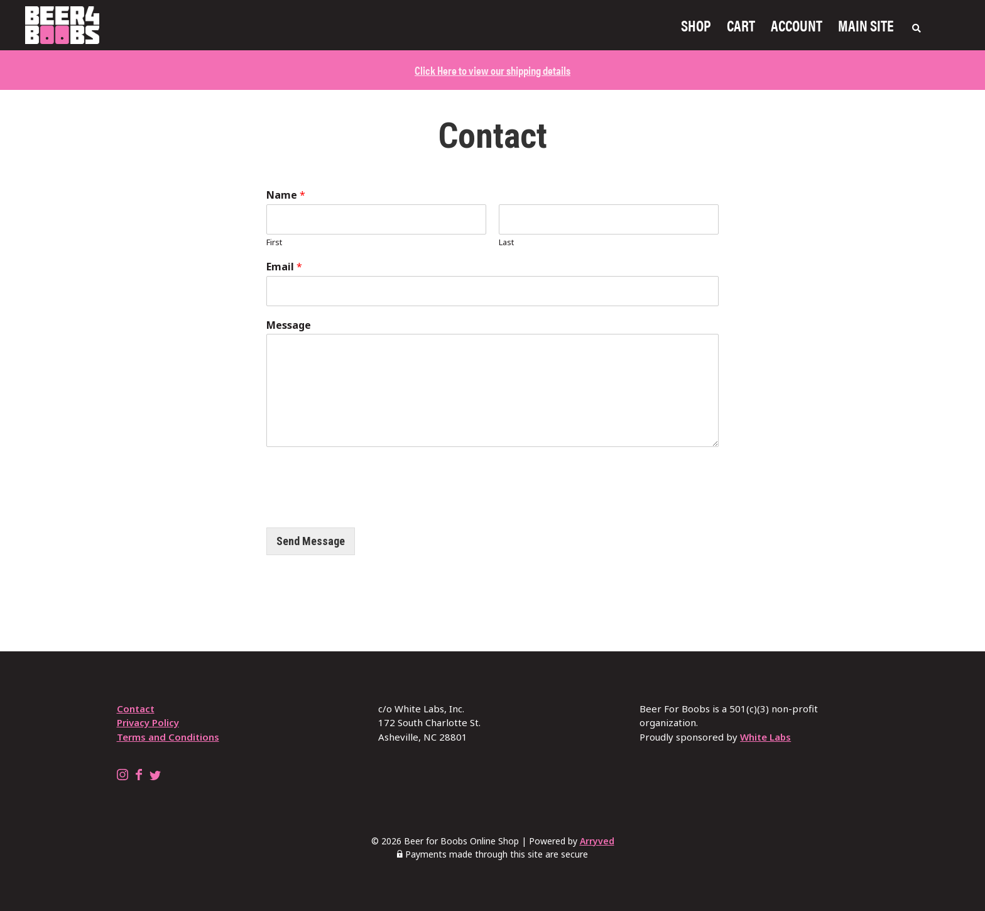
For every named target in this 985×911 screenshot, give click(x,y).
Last (506, 242)
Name (285, 195)
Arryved (597, 841)
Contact (136, 708)
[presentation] (361, 507)
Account (796, 25)
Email (284, 266)
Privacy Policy (148, 722)
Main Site (866, 25)
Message (288, 325)
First (274, 242)
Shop (696, 25)
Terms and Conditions (168, 737)
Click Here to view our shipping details (492, 70)
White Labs (765, 737)
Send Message (310, 541)
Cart (741, 25)
